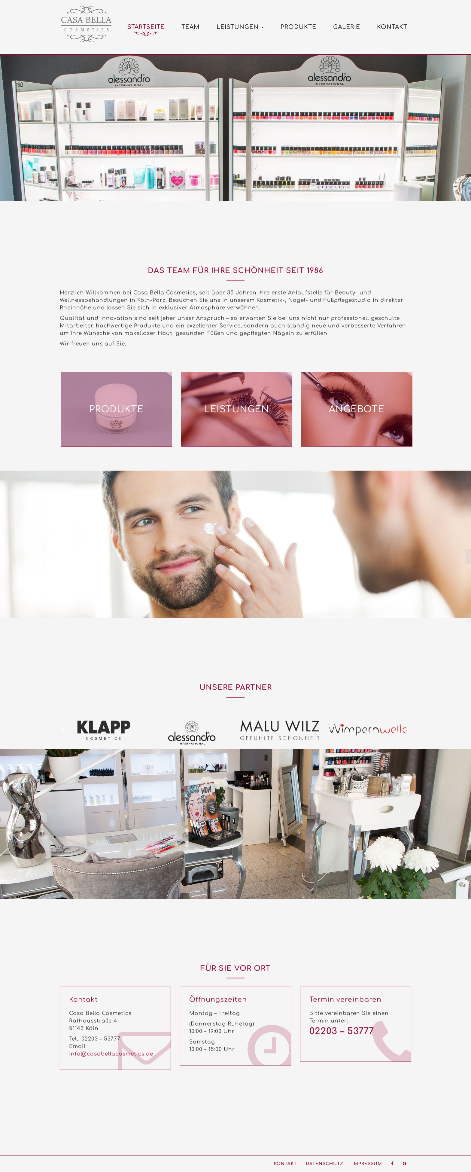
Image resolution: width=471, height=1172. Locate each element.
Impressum (367, 1163)
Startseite (146, 27)
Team (190, 27)
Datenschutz (324, 1163)
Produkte (298, 27)
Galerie (346, 27)
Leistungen (240, 27)
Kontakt (392, 27)
